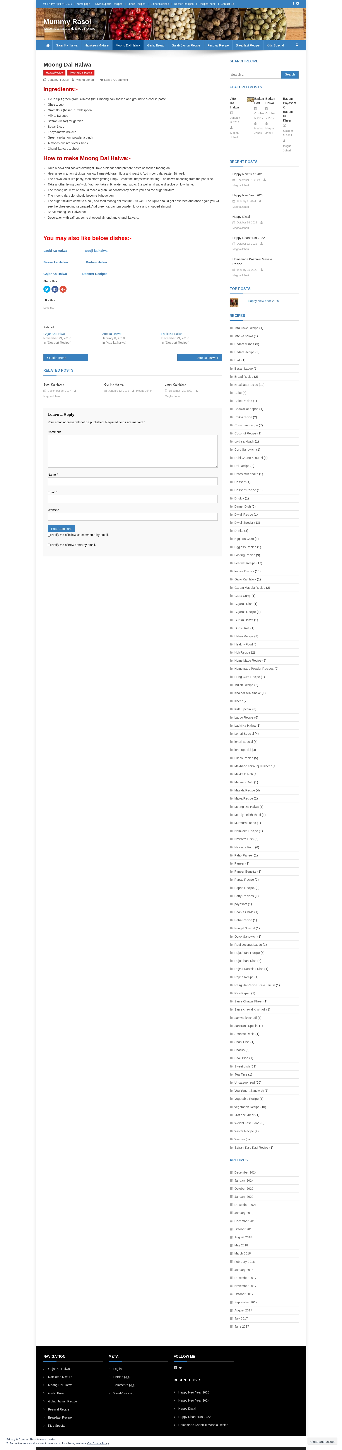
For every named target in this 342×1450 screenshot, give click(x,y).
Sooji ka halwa (96, 250)
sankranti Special (246, 1026)
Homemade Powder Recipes (254, 668)
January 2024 (243, 1180)
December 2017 (245, 1278)
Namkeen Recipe (246, 831)
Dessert (240, 482)
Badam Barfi (258, 101)
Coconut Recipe (245, 433)
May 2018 (241, 1245)
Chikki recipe (243, 417)
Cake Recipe (243, 401)
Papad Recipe (244, 879)
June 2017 (241, 1326)
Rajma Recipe (244, 977)
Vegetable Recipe (246, 1098)
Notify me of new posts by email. (73, 545)
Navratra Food (244, 847)
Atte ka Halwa (111, 334)
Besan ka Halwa (55, 262)
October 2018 (243, 1229)
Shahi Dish (242, 1042)
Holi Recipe (242, 652)
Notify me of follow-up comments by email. (80, 535)
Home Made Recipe (248, 660)
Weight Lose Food (247, 1123)
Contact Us (227, 3)
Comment (54, 432)
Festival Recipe (218, 45)
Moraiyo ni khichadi (247, 815)
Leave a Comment (116, 79)
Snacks (239, 1050)
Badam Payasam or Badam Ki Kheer (287, 109)
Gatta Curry (242, 595)
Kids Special (275, 45)
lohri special (242, 750)
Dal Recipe (242, 466)
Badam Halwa (96, 262)
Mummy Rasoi (67, 22)
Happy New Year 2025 (248, 174)
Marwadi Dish (243, 782)
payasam (240, 904)
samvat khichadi (245, 1017)
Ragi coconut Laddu (248, 944)
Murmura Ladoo (245, 823)
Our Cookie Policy (98, 1443)
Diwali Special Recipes (108, 3)
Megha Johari (85, 79)
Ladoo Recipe (243, 717)
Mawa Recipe (243, 798)
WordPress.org (124, 1393)
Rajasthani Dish (245, 961)
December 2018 (245, 1221)
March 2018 (242, 1253)
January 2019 (243, 1213)
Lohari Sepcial (244, 733)
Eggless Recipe (245, 547)
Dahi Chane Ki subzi (248, 458)
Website (53, 510)
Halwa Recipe (54, 72)
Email (52, 492)
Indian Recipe (243, 685)
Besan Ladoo (243, 368)
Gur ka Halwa (243, 620)
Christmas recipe (246, 425)
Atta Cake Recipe (246, 328)
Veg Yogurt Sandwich (249, 1090)
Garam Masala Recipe (249, 587)
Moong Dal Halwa (128, 45)
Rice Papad (242, 993)
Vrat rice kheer (244, 1115)
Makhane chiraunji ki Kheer (253, 766)
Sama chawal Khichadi (249, 1009)
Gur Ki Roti (242, 628)
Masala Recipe (244, 790)
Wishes (239, 1139)
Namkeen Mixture (97, 45)
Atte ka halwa (243, 336)
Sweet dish (242, 1066)
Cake (238, 393)
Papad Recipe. (244, 888)
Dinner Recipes (159, 3)
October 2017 (243, 1294)
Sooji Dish (241, 1058)
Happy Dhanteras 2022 (249, 238)
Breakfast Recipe (248, 45)
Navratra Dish (244, 839)
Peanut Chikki (243, 912)
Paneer (239, 863)
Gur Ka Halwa (113, 384)
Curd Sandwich (244, 449)
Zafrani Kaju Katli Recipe (251, 1147)
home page (83, 3)
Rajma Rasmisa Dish (248, 969)
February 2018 (244, 1261)
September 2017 (245, 1302)
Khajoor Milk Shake (247, 693)
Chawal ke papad (246, 409)
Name (53, 474)
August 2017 (243, 1310)
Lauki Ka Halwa (55, 250)
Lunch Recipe (243, 758)
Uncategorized (244, 1082)
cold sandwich (244, 441)
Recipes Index (207, 3)
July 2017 (241, 1318)
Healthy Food (243, 644)
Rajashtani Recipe (247, 952)
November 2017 (245, 1286)
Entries (121, 1377)
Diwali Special (243, 522)
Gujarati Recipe (245, 612)
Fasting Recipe (244, 555)
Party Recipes (244, 896)
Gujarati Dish (243, 604)
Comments (124, 1385)
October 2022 (243, 1188)
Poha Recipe (243, 920)
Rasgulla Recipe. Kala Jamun (254, 985)
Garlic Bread (155, 45)
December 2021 (245, 1204)
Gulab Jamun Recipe (186, 45)
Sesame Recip (244, 1034)
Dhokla (239, 498)
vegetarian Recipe (247, 1107)
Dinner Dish (242, 506)
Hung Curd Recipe (247, 677)
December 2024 (245, 1172)
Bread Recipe (243, 376)
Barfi (237, 360)
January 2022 (243, 1196)
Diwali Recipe (243, 514)
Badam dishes (244, 344)
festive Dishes (244, 571)
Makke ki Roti (243, 774)
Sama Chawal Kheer (248, 1001)
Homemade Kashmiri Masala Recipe (252, 261)
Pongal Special (244, 928)
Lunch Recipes (136, 3)
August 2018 (243, 1237)
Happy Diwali (241, 216)
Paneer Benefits (245, 871)
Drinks (238, 530)
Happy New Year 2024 (248, 195)
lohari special (243, 741)
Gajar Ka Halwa (66, 45)
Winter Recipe (244, 1131)
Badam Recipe (244, 352)
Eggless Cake (244, 539)
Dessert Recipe (245, 490)
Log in (117, 1369)
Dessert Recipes (183, 3)
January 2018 (243, 1270)
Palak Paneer (243, 855)
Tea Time (240, 1074)
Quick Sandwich (245, 936)
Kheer (238, 701)
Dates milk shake (246, 474)
